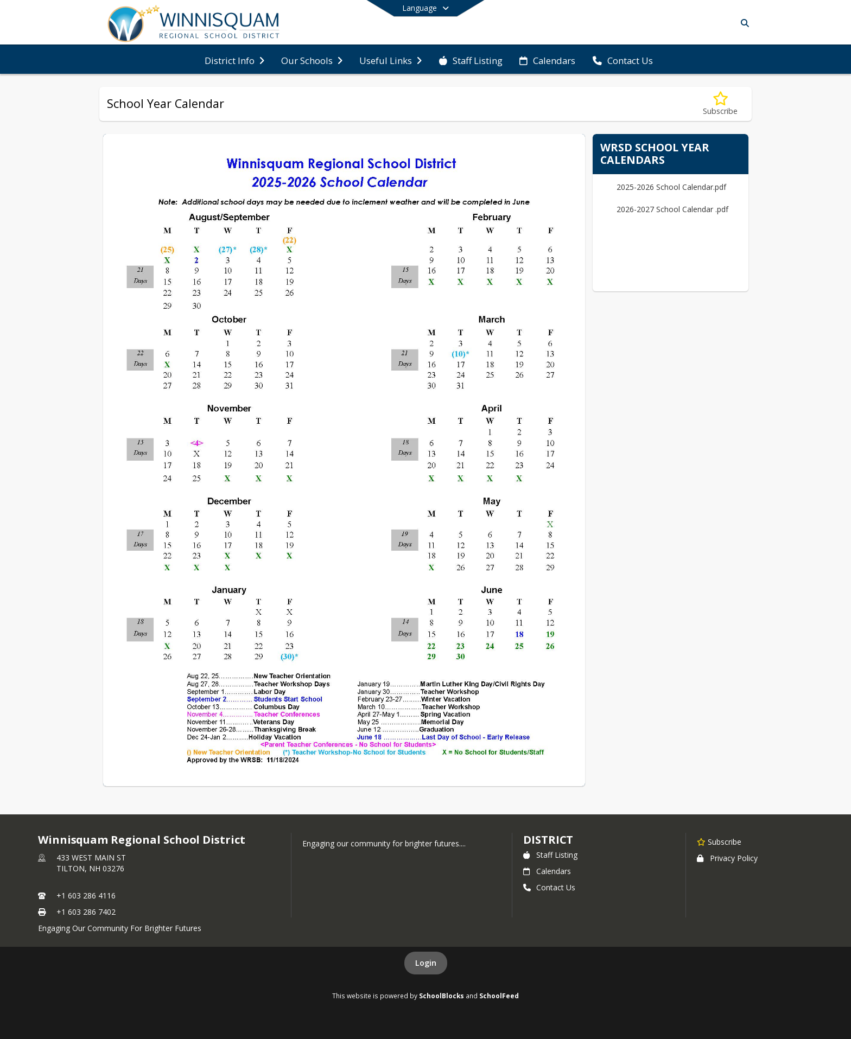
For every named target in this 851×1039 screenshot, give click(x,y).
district (548, 839)
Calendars (547, 871)
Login (425, 963)
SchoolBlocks (441, 995)
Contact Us (549, 887)
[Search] (742, 23)
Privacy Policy (727, 858)
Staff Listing (550, 855)
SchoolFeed (499, 995)
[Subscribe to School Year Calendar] (720, 104)
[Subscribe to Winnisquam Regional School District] (719, 841)
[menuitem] (234, 60)
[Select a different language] (425, 8)
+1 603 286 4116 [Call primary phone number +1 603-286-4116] (86, 895)
